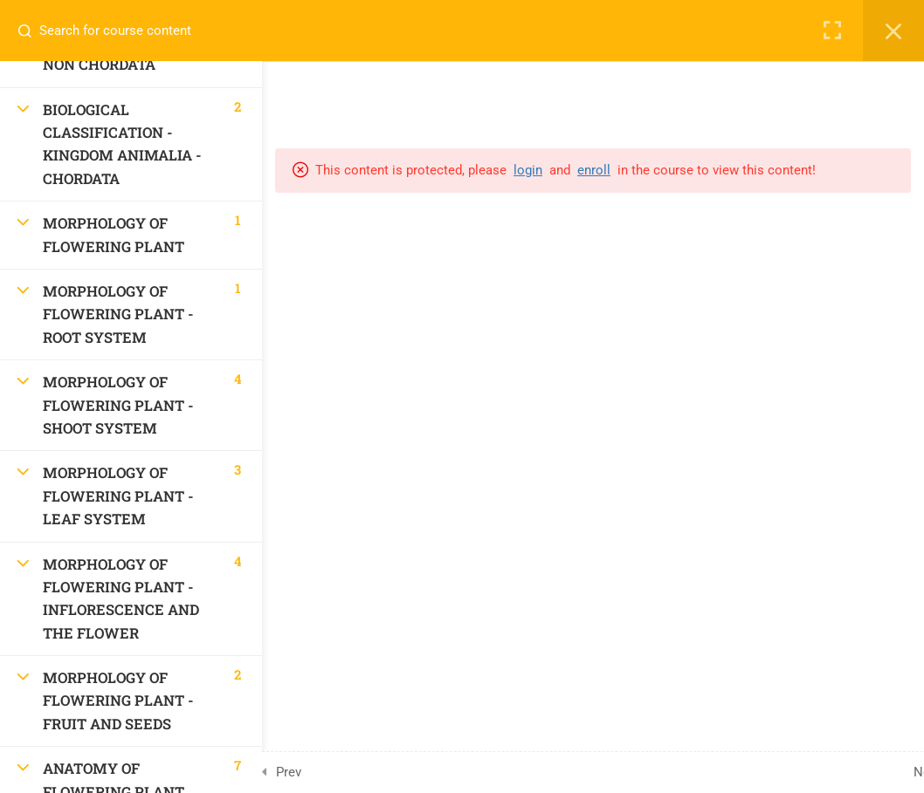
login (528, 170)
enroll (593, 170)
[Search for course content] (31, 30)
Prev (288, 772)
